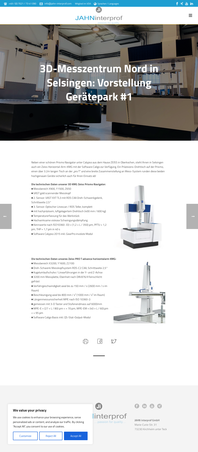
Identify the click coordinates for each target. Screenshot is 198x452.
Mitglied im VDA (83, 3)
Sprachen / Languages (106, 3)
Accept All (75, 436)
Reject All (51, 436)
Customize (25, 436)
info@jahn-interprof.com (58, 3)
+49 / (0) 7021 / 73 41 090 (22, 3)
